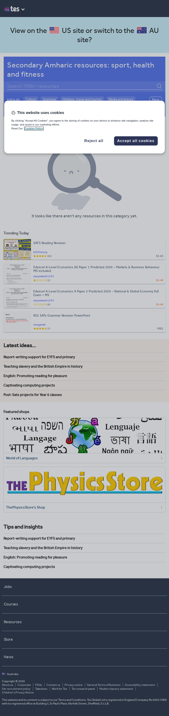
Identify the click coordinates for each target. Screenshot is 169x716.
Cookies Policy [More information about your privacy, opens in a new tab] (34, 128)
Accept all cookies (136, 141)
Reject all (93, 141)
